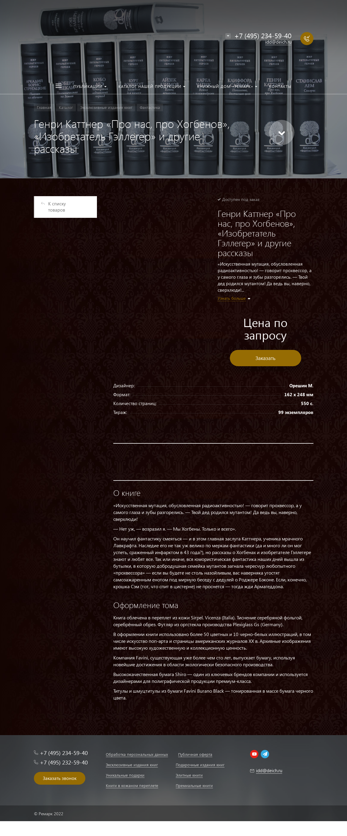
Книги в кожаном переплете (132, 785)
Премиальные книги (194, 785)
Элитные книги (189, 775)
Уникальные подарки (125, 775)
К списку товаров (57, 207)
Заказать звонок (59, 778)
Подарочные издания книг (200, 764)
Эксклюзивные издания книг (132, 764)
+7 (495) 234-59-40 (262, 35)
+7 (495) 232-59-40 (64, 762)
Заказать (265, 358)
